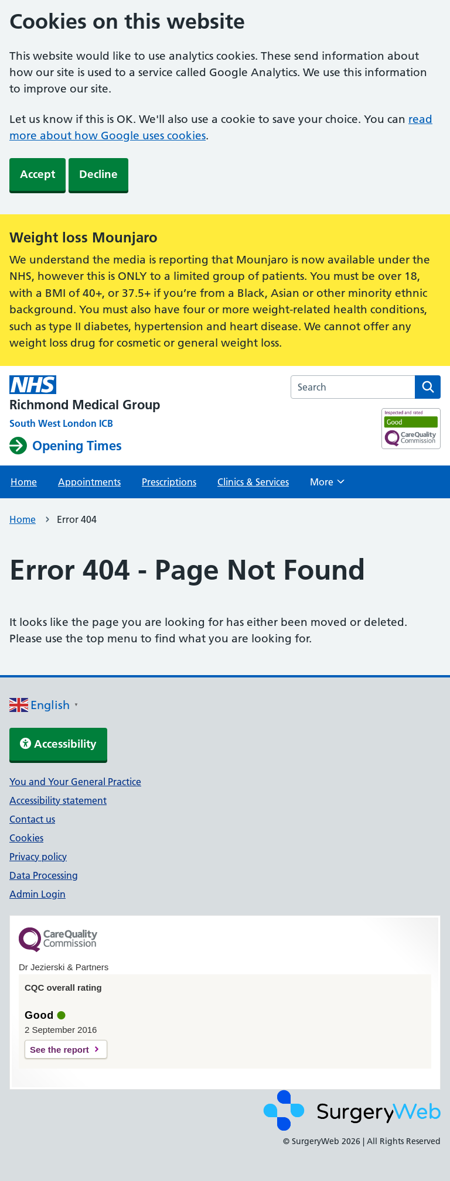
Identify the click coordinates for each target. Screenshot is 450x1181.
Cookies (26, 838)
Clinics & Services (253, 482)
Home (24, 482)
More (327, 485)
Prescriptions (169, 482)
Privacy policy (38, 856)
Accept (37, 174)
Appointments (89, 482)
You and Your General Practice (75, 782)
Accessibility (58, 744)
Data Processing (43, 875)
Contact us (32, 819)
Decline (98, 174)
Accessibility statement (58, 800)
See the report (59, 1050)
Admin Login (37, 894)
